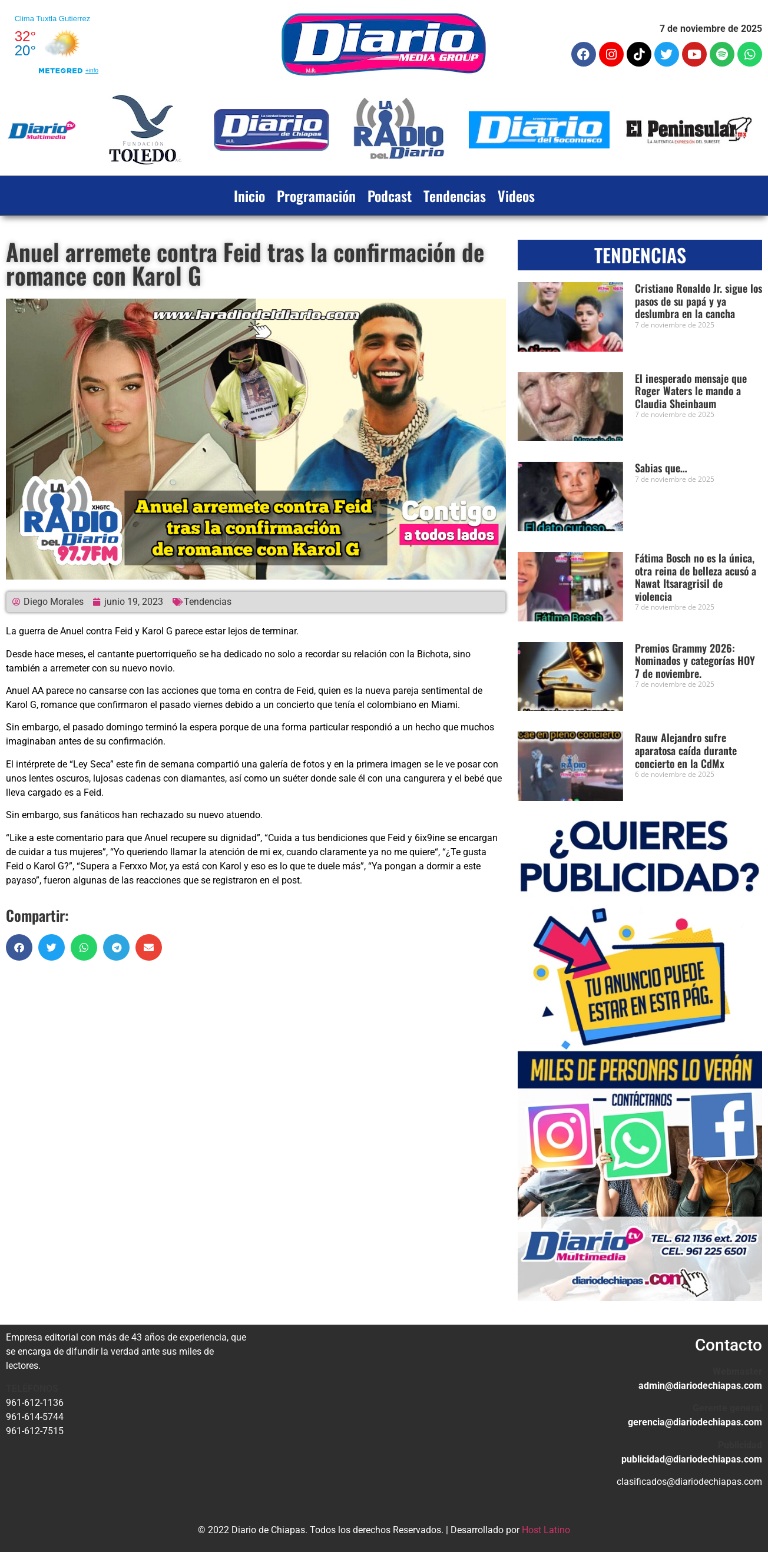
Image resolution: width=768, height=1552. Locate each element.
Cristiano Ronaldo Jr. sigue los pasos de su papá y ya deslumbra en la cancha (698, 300)
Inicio (249, 195)
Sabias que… (661, 467)
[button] (19, 947)
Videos (516, 195)
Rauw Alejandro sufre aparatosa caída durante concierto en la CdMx (686, 750)
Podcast (390, 195)
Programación (316, 195)
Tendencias (454, 195)
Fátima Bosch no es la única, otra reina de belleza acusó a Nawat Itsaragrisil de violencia (695, 577)
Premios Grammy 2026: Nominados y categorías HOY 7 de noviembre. (695, 660)
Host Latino (546, 1530)
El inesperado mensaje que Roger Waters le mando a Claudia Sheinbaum (691, 390)
